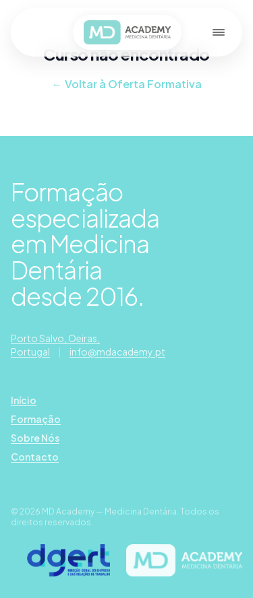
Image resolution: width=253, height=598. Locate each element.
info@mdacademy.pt (117, 351)
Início (23, 400)
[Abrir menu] (218, 32)
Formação (36, 419)
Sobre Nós (35, 438)
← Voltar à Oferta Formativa (127, 84)
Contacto (35, 457)
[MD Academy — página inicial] (127, 32)
